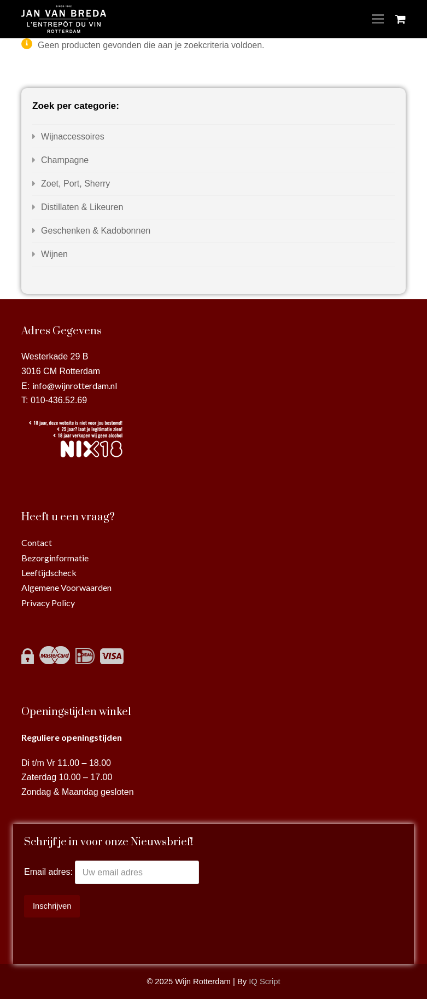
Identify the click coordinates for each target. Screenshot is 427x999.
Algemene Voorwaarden (66, 587)
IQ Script (264, 981)
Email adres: (49, 872)
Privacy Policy (48, 602)
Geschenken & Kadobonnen (95, 230)
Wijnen (54, 254)
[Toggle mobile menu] (378, 19)
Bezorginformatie (55, 558)
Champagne (65, 160)
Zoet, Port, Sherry (75, 183)
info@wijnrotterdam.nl (74, 385)
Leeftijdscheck (49, 572)
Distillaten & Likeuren (82, 207)
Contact (36, 542)
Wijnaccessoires (72, 136)
